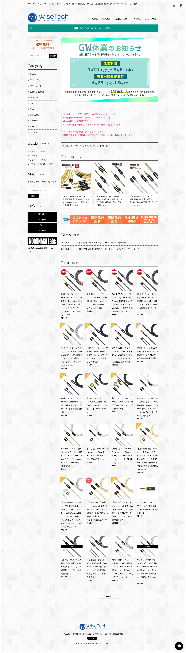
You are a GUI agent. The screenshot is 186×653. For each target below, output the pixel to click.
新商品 (33, 74)
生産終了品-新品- (37, 92)
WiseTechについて (38, 151)
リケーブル (35, 80)
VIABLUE (34, 97)
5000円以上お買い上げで (42, 41)
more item (110, 596)
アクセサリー (36, 132)
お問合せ (33, 155)
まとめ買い (35, 115)
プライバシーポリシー (39, 160)
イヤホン (34, 121)
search (53, 56)
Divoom (33, 103)
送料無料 (42, 44)
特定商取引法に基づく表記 (41, 164)
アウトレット (36, 86)
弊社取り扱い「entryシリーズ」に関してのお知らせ (85, 146)
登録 (33, 196)
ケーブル (34, 126)
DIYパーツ (34, 109)
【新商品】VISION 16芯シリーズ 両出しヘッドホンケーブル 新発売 (109, 249)
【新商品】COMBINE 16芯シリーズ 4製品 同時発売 (102, 242)
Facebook (42, 231)
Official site (42, 214)
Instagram (42, 220)
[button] (122, 18)
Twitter (42, 225)
